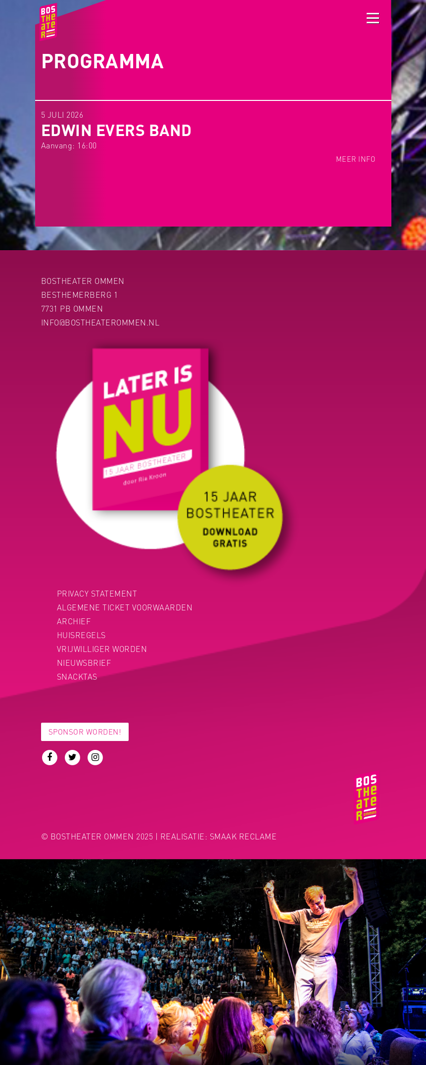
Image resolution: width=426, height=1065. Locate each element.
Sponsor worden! (85, 732)
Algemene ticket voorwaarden (125, 607)
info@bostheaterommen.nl (100, 322)
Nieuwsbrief (84, 662)
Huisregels (81, 635)
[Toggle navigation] (372, 18)
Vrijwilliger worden (102, 649)
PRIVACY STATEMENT (97, 593)
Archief (74, 621)
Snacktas (77, 676)
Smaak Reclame (243, 836)
